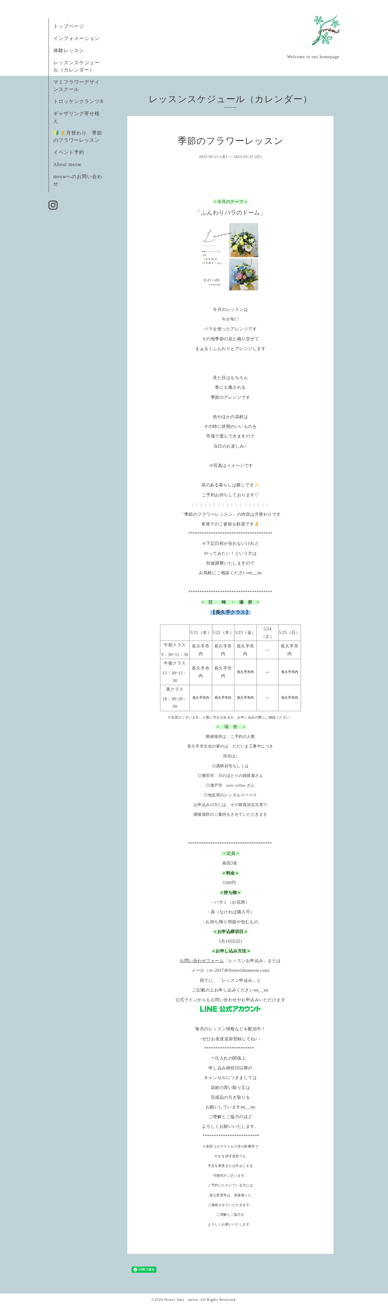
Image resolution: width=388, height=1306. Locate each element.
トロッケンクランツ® (78, 101)
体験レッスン (68, 50)
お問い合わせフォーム (202, 960)
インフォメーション (76, 38)
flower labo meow (181, 1300)
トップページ (68, 26)
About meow (67, 164)
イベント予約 (68, 152)
